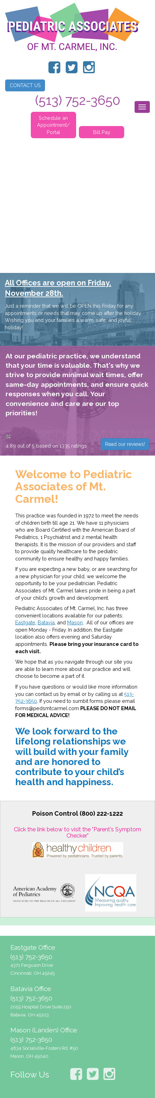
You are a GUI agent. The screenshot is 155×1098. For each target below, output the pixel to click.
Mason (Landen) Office (43, 1030)
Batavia (46, 622)
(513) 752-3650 (31, 956)
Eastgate (25, 622)
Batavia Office (30, 988)
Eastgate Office (32, 947)
